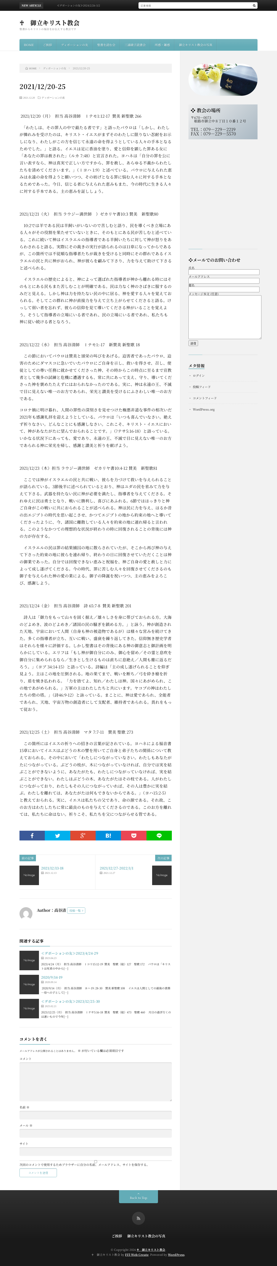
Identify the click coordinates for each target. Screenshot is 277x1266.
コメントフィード (205, 398)
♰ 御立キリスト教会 (49, 23)
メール (25, 1125)
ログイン (199, 375)
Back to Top (138, 1198)
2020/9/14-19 (52, 977)
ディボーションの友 (74, 45)
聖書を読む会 (106, 45)
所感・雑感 (162, 45)
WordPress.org (204, 409)
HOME (29, 45)
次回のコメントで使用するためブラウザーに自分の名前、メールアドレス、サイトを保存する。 (84, 1164)
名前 (24, 1107)
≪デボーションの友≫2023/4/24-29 (69, 953)
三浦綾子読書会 (135, 45)
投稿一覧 (75, 910)
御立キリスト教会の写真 (195, 45)
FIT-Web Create (136, 1255)
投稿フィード (202, 387)
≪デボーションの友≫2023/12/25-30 (70, 1001)
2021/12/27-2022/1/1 (116, 868)
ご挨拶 (47, 45)
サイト (23, 1143)
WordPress (176, 1255)
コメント (25, 1058)
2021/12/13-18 (52, 868)
